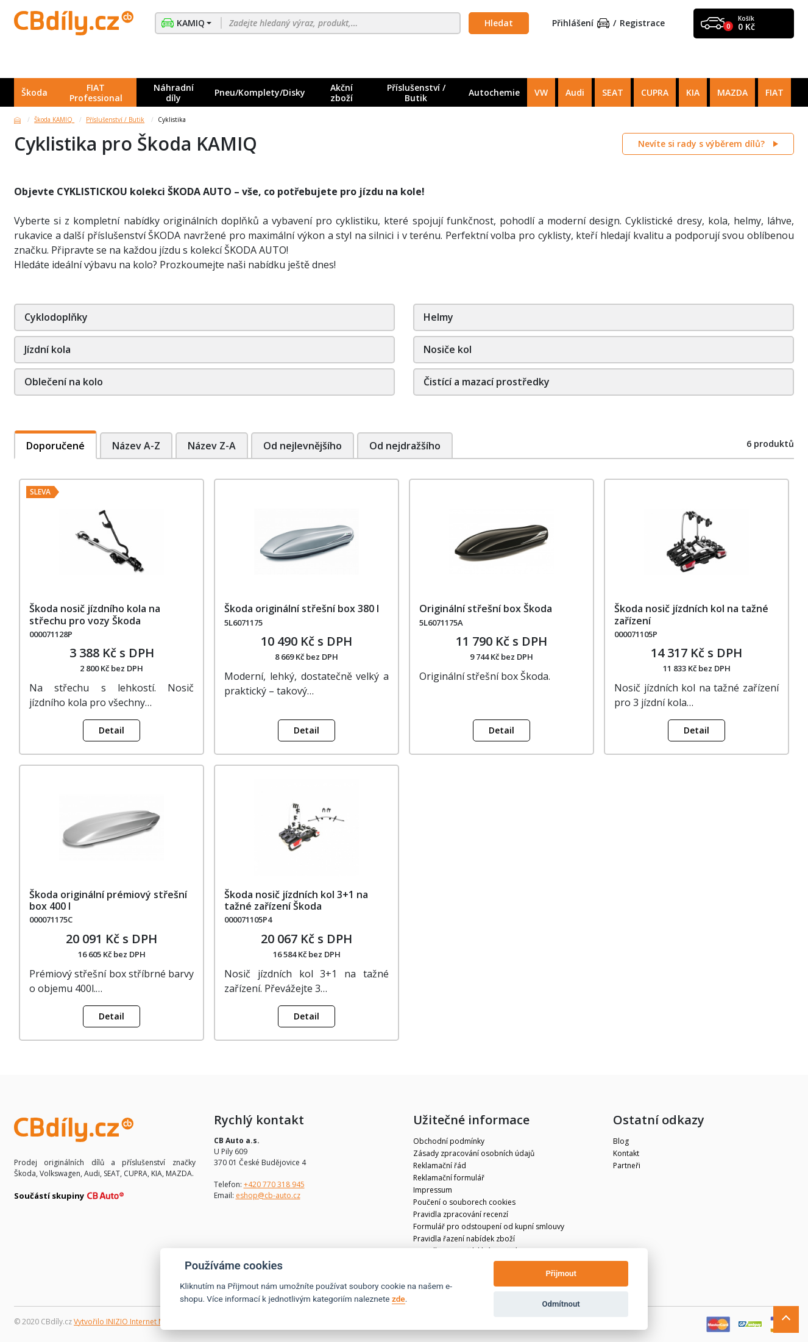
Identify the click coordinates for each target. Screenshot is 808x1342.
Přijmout (560, 1273)
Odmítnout (561, 1303)
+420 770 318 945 (274, 1184)
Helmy (438, 317)
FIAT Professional (95, 93)
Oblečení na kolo (63, 381)
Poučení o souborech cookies (464, 1202)
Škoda (34, 92)
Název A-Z (136, 445)
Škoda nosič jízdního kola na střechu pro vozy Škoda (94, 614)
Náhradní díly (174, 93)
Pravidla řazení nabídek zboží (464, 1238)
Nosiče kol (447, 349)
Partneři (626, 1165)
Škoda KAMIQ (54, 119)
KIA (693, 92)
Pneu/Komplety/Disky (259, 92)
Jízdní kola (47, 349)
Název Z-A (212, 445)
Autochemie (494, 92)
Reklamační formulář (448, 1177)
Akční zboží (341, 93)
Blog (621, 1141)
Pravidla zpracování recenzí (460, 1214)
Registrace (642, 23)
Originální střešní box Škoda (485, 608)
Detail (111, 730)
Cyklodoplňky (56, 317)
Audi (574, 92)
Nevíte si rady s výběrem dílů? (702, 143)
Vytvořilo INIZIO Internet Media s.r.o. (136, 1321)
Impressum (432, 1190)
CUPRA (654, 92)
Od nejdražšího (406, 445)
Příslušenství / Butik (416, 93)
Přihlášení (580, 23)
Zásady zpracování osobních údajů (473, 1153)
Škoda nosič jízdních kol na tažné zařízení (691, 614)
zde (398, 1299)
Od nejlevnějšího (303, 445)
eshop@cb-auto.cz (268, 1195)
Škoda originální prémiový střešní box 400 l (108, 900)
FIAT (774, 92)
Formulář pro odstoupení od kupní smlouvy (488, 1226)
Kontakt (626, 1153)
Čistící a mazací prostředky (486, 381)
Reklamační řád (439, 1165)
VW (541, 92)
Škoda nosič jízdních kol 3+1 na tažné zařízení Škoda (296, 900)
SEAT (612, 92)
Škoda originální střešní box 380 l (301, 608)
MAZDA (732, 92)
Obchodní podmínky (448, 1141)
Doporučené (55, 445)
